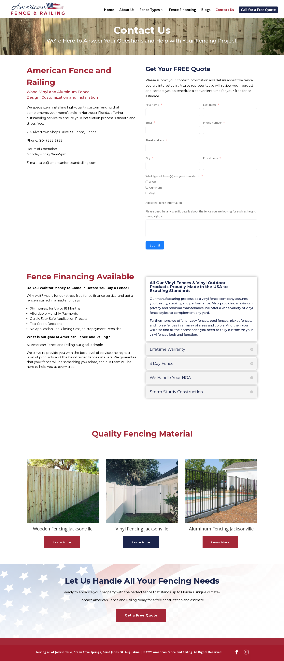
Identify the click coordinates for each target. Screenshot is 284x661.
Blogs (205, 10)
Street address (155, 140)
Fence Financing (182, 10)
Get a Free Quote (141, 615)
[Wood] (147, 182)
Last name (210, 105)
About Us (126, 10)
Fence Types (149, 10)
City (148, 158)
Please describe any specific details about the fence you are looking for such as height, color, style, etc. (201, 214)
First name (152, 105)
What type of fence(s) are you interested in (173, 176)
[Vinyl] (147, 193)
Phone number (212, 122)
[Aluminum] (147, 187)
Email (149, 122)
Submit (155, 245)
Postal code (210, 158)
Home (109, 10)
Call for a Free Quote (258, 10)
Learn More (62, 542)
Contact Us (225, 10)
